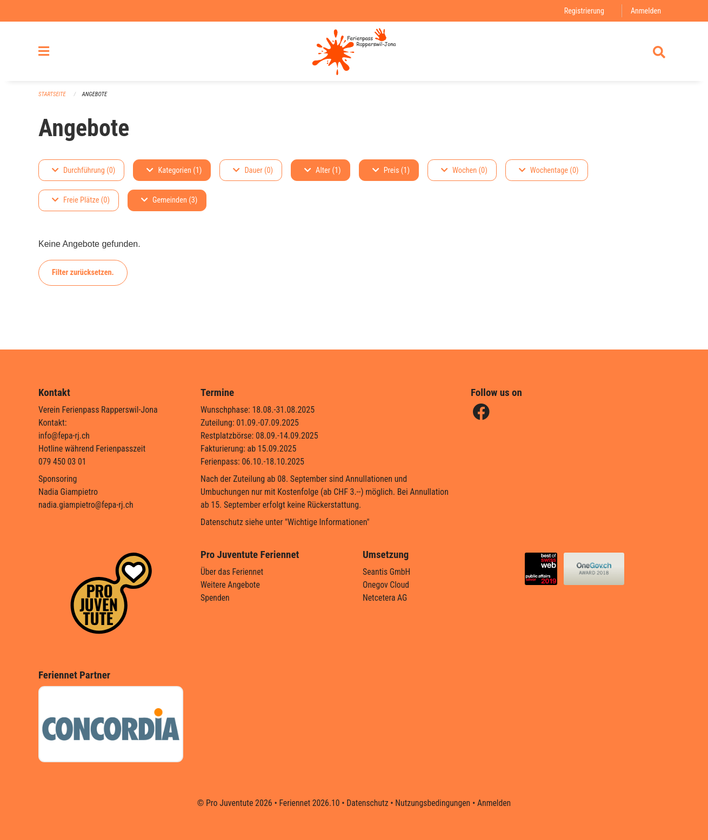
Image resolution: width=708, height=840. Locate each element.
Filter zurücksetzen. (83, 275)
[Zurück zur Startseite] (354, 53)
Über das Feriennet (232, 572)
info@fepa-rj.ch (64, 436)
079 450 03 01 (62, 461)
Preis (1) (391, 173)
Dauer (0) (253, 173)
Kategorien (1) (174, 173)
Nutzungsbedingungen (433, 803)
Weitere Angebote (231, 585)
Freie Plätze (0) (81, 203)
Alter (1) (322, 173)
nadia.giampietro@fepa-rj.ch (86, 505)
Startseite (52, 97)
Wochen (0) (464, 173)
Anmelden (645, 10)
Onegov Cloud (386, 585)
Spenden (215, 598)
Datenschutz (367, 803)
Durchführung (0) (83, 173)
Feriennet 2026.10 (308, 803)
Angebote (95, 97)
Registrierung (583, 10)
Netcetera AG (385, 598)
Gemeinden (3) (169, 203)
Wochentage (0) (549, 173)
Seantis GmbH (387, 572)
